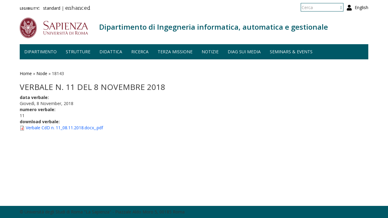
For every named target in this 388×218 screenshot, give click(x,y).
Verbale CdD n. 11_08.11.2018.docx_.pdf (64, 127)
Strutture (78, 51)
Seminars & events (291, 51)
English (361, 7)
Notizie (210, 51)
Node (41, 73)
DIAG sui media (244, 51)
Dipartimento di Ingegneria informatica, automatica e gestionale (213, 27)
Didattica (110, 51)
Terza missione (175, 51)
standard (51, 8)
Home (26, 73)
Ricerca (140, 51)
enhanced (77, 8)
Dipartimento (40, 51)
